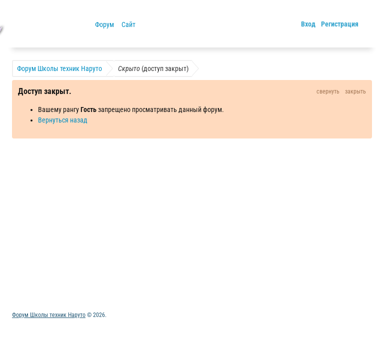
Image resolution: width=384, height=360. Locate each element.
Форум (104, 24)
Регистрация (339, 24)
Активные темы (35, 244)
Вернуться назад (63, 120)
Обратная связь (93, 244)
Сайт (129, 24)
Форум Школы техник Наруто (49, 315)
